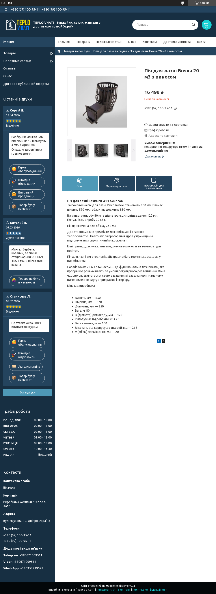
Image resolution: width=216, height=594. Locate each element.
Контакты (150, 42)
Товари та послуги (76, 51)
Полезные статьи (108, 42)
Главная (64, 42)
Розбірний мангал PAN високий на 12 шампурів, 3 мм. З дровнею (29, 140)
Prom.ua (129, 585)
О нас (132, 42)
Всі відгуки (27, 392)
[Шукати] (193, 25)
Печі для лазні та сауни (110, 51)
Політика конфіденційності (150, 589)
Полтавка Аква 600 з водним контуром (26, 325)
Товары (81, 42)
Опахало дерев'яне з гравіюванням (26, 151)
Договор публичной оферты (26, 84)
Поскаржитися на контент (113, 589)
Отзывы (9, 68)
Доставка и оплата (177, 42)
